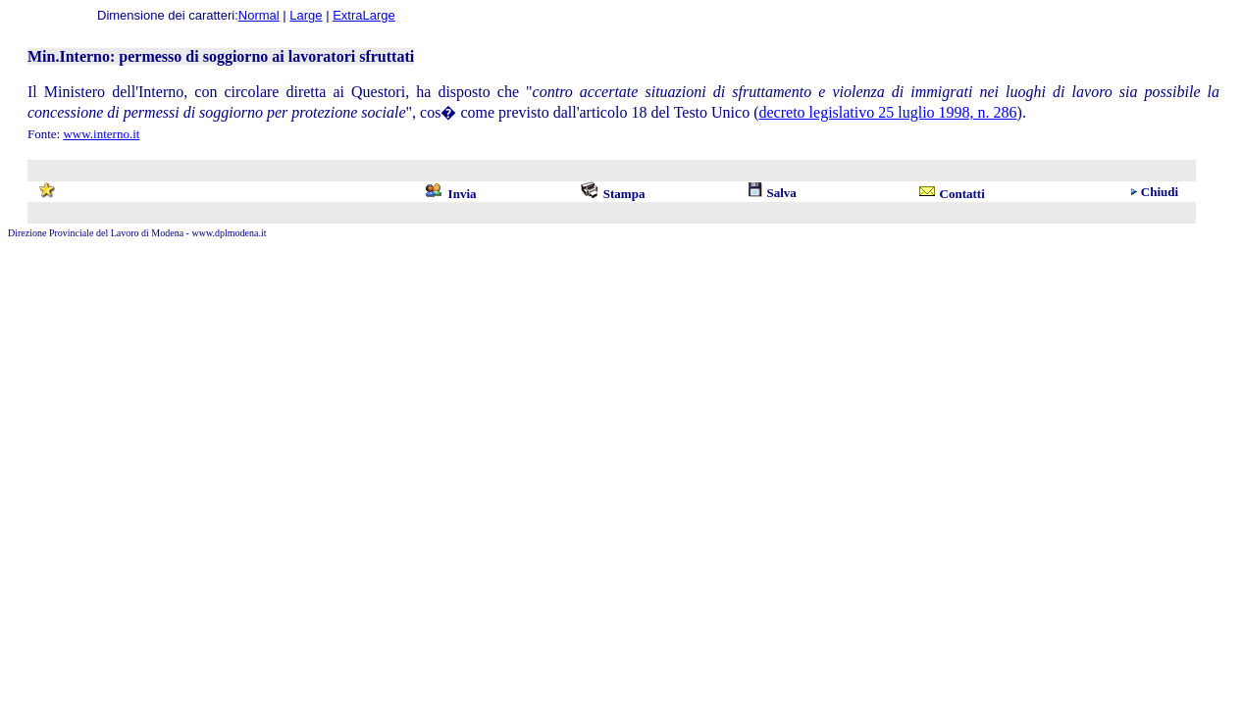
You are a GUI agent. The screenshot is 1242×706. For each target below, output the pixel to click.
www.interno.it (101, 133)
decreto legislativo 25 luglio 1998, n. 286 (888, 112)
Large (305, 15)
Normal (259, 15)
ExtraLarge (364, 15)
